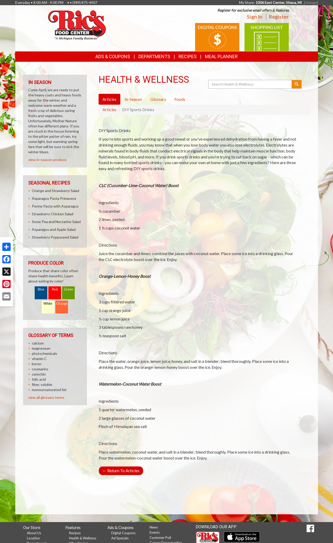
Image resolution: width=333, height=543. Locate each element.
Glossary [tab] (158, 99)
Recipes (188, 56)
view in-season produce (47, 159)
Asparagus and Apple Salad (54, 229)
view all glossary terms (46, 397)
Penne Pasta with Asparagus (55, 206)
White (47, 303)
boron (36, 364)
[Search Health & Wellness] (250, 84)
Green (68, 289)
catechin (39, 374)
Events (155, 532)
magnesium (41, 348)
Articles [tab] (109, 99)
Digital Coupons (123, 533)
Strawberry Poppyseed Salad (55, 237)
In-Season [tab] (133, 99)
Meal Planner (221, 56)
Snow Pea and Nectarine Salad (56, 221)
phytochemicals (44, 353)
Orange (62, 303)
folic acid (39, 379)
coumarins (40, 369)
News (154, 527)
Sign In (254, 16)
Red (55, 289)
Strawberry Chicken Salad (52, 214)
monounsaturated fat (49, 389)
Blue (41, 289)
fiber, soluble (42, 384)
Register (279, 16)
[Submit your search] (297, 84)
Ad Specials (120, 538)
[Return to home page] (77, 24)
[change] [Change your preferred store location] (311, 2)
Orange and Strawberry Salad (55, 190)
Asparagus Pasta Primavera (54, 198)
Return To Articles (120, 470)
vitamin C (39, 358)
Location (33, 538)
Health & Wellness (82, 538)
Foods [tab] (179, 99)
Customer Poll (160, 538)
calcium (38, 343)
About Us (34, 533)
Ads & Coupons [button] (112, 56)
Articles (109, 109)
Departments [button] (154, 56)
